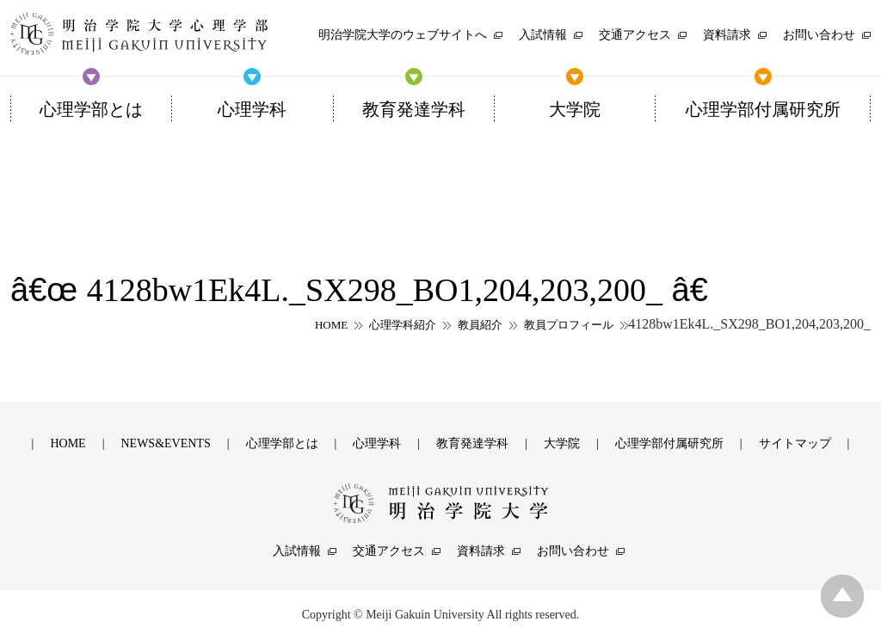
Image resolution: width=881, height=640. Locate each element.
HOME (331, 324)
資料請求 (481, 551)
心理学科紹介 (402, 324)
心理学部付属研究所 (669, 443)
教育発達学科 (472, 443)
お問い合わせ (573, 551)
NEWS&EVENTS (165, 443)
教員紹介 (480, 324)
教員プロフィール (568, 324)
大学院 (562, 443)
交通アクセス (389, 551)
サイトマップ (795, 443)
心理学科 (377, 443)
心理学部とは (282, 443)
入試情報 (297, 551)
